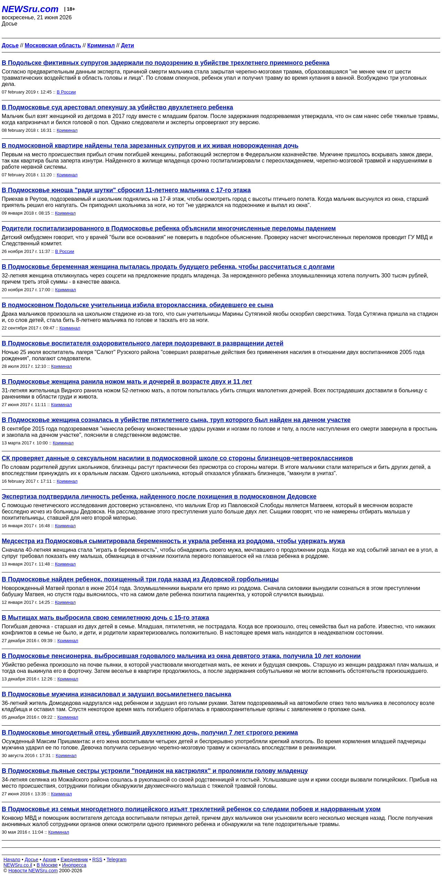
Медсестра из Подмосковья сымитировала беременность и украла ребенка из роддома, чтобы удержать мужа (173, 541)
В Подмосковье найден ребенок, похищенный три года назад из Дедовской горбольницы (140, 579)
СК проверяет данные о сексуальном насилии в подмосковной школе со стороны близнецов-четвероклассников (177, 458)
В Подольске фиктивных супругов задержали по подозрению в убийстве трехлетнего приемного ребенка (165, 62)
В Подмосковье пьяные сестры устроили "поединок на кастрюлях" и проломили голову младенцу (155, 770)
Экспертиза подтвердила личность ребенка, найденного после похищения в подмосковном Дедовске (159, 496)
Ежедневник (74, 859)
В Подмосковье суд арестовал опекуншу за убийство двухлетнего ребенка (117, 107)
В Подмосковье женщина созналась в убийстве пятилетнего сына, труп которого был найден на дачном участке (176, 419)
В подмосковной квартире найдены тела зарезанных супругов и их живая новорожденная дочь (150, 145)
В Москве (47, 865)
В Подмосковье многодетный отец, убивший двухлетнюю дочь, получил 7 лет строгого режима (150, 732)
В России (66, 92)
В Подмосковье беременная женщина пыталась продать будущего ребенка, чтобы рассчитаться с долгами (168, 266)
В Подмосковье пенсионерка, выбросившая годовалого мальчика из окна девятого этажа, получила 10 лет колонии (181, 655)
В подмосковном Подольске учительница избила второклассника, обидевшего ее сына (137, 305)
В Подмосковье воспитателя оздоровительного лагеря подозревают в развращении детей (143, 343)
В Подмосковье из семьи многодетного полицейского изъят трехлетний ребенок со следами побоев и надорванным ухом (191, 809)
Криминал (67, 130)
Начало (11, 859)
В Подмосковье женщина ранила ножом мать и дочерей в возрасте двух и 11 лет (127, 381)
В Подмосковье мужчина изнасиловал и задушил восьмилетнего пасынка (116, 694)
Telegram (117, 859)
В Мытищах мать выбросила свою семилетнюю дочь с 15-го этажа (105, 617)
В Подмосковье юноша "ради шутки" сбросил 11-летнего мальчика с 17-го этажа (126, 190)
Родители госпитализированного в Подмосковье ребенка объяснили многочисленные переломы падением (169, 228)
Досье (31, 859)
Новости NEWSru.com (33, 870)
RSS (97, 859)
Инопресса (74, 865)
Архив (49, 859)
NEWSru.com (30, 9)
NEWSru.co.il (17, 865)
